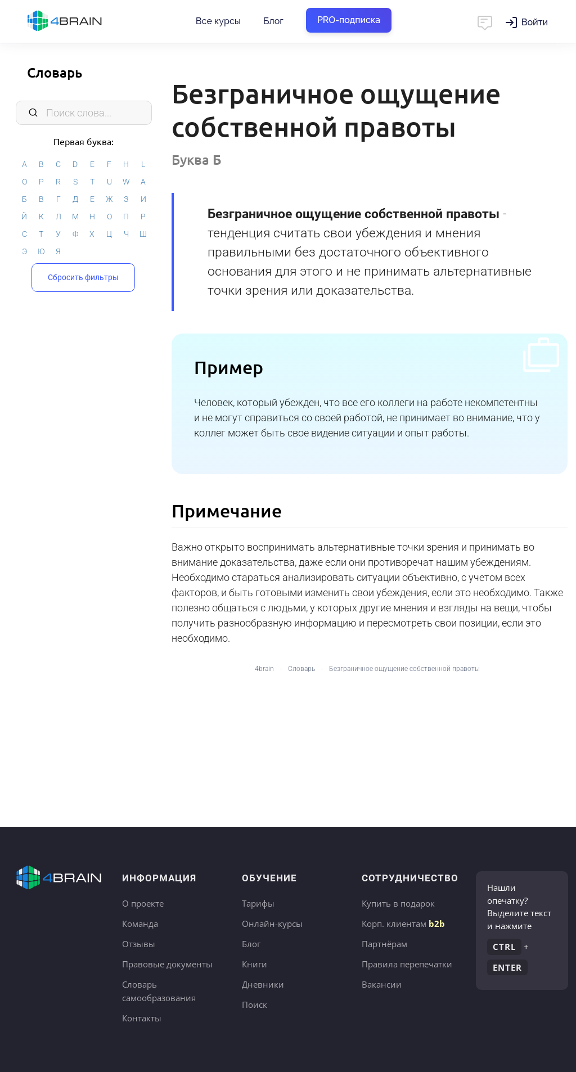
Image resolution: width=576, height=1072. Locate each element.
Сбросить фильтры (83, 277)
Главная (84, 21)
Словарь (54, 72)
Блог (273, 21)
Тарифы (258, 903)
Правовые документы (167, 964)
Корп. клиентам (403, 923)
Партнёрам (384, 943)
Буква (197, 159)
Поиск (254, 1004)
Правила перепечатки (407, 964)
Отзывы (138, 943)
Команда (140, 923)
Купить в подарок (398, 903)
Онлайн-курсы (272, 923)
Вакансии (382, 984)
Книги (254, 964)
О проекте (143, 903)
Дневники (263, 984)
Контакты (141, 1018)
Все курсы (218, 21)
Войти (534, 22)
